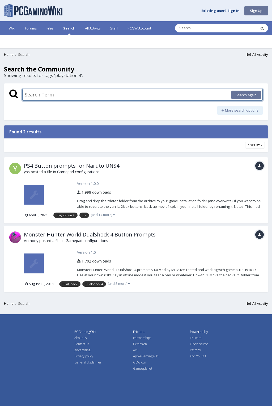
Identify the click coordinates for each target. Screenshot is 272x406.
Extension (140, 344)
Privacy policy (83, 356)
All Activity (93, 28)
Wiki (12, 28)
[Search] (202, 28)
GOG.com (140, 362)
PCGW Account (139, 28)
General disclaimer (87, 362)
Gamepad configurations (78, 171)
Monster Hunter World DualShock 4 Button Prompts (90, 234)
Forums (31, 28)
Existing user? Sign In (220, 11)
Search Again (246, 94)
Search (69, 30)
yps (27, 171)
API (135, 350)
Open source (199, 344)
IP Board (196, 338)
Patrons (195, 350)
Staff (114, 28)
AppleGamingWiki (146, 356)
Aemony (31, 240)
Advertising (82, 350)
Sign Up (256, 10)
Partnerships (142, 338)
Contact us (81, 344)
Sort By (255, 145)
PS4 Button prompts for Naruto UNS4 (71, 165)
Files (50, 28)
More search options (240, 110)
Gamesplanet (142, 368)
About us (80, 338)
